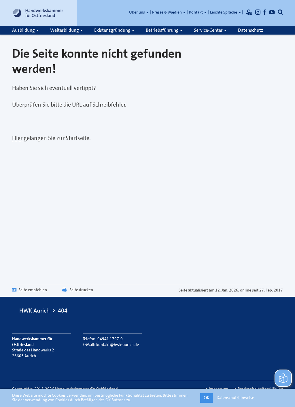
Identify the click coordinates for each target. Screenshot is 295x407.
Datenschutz (250, 30)
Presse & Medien (169, 12)
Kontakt (198, 12)
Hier (17, 138)
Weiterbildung (66, 30)
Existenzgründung (114, 30)
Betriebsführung (164, 30)
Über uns (139, 12)
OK (206, 398)
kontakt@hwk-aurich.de (117, 344)
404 (62, 310)
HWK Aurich (34, 310)
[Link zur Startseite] (38, 13)
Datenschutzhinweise (235, 397)
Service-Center (210, 30)
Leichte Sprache (225, 12)
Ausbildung (25, 30)
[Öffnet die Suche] (280, 12)
